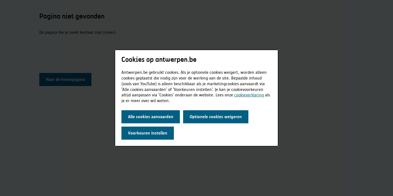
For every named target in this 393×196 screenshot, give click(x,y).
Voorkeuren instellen (147, 133)
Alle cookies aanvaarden (150, 116)
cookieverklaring (249, 95)
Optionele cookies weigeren (216, 116)
